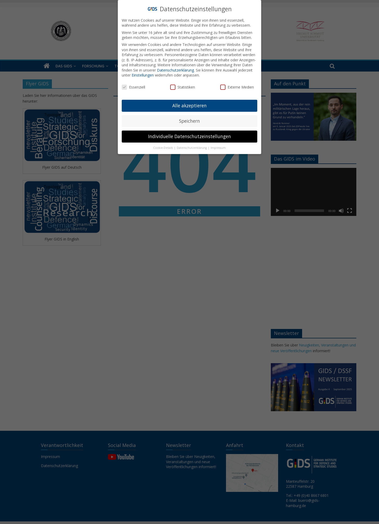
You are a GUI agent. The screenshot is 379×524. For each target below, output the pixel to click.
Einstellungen (143, 75)
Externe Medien (237, 87)
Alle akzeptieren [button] (189, 105)
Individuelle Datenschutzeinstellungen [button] (189, 136)
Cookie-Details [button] (163, 148)
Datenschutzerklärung (175, 70)
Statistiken (182, 87)
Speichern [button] (189, 121)
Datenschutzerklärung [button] (192, 148)
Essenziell (133, 87)
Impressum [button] (218, 148)
